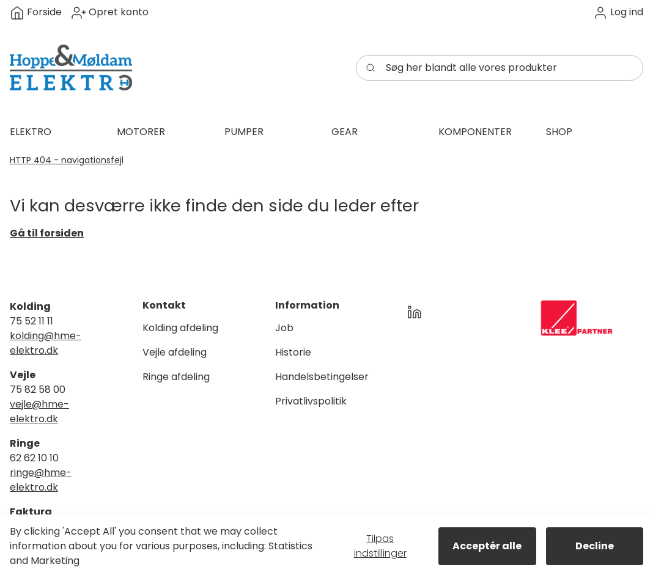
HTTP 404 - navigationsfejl (67, 160)
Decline (594, 546)
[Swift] (71, 68)
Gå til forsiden (47, 233)
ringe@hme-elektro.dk (41, 480)
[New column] (576, 318)
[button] (618, 12)
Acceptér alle (487, 546)
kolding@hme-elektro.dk (45, 343)
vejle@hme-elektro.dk (39, 411)
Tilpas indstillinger (380, 546)
